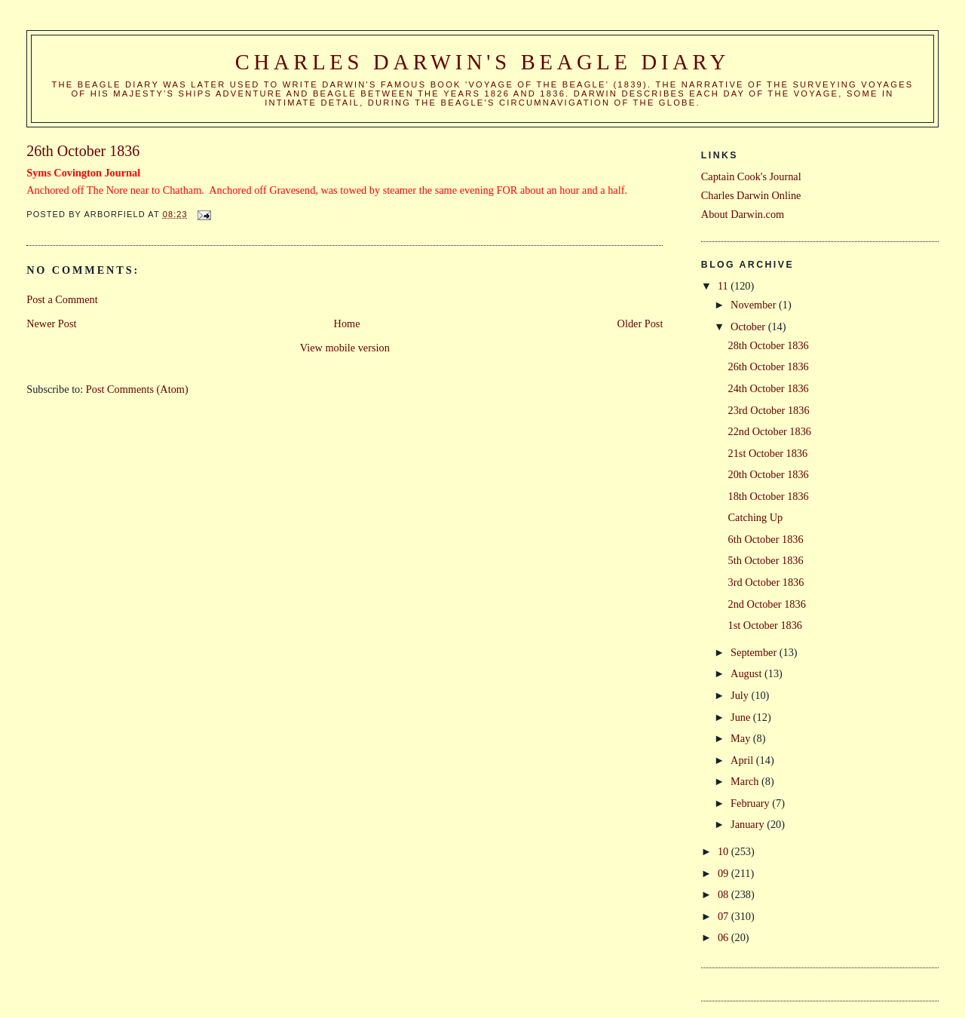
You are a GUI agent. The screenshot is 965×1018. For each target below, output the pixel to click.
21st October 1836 (768, 453)
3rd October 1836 (766, 582)
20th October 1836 (768, 474)
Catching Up (755, 517)
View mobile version (345, 348)
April (743, 760)
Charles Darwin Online (751, 195)
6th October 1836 (766, 539)
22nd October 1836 (769, 431)
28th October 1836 (768, 345)
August (747, 673)
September (755, 652)
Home (347, 323)
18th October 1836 (768, 496)
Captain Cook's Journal (751, 176)
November (755, 305)
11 (724, 286)
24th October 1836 (768, 388)
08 (724, 894)
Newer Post (51, 323)
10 (724, 851)
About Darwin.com (742, 214)
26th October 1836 (768, 366)
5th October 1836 (766, 560)
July (741, 695)
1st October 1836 (765, 625)
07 (724, 916)
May (742, 738)
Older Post (640, 323)
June (742, 717)
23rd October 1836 (769, 410)
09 (724, 873)
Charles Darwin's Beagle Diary (482, 62)
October (749, 326)
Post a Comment (62, 299)
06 (724, 937)
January (749, 824)
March (746, 781)
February (751, 803)
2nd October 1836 (767, 604)
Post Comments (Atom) (137, 389)
